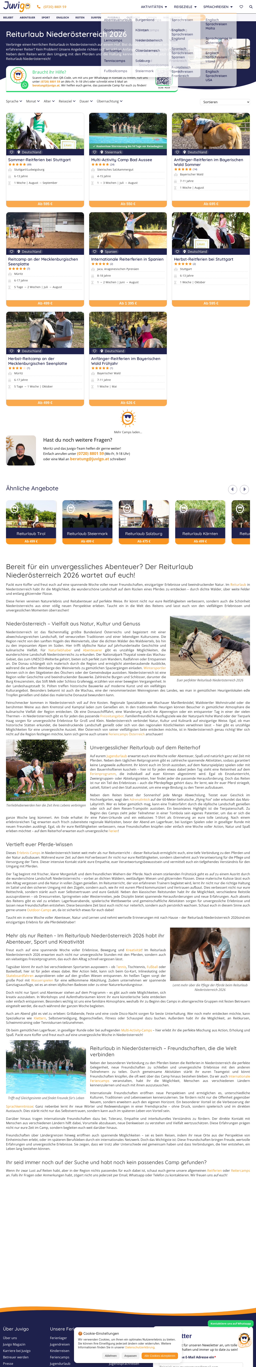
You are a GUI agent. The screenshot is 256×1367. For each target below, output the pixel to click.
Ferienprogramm (103, 774)
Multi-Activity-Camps (136, 1030)
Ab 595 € (45, 204)
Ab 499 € (45, 303)
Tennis (121, 967)
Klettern (40, 1018)
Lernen (151, 17)
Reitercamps (240, 1170)
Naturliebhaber (60, 650)
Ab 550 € (128, 204)
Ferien (113, 831)
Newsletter (196, 17)
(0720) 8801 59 (51, 7)
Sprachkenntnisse (19, 1106)
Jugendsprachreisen (124, 1363)
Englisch (62, 17)
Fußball (114, 17)
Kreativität (134, 950)
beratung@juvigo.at (46, 85)
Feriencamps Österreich (127, 734)
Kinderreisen (59, 1351)
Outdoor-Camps (39, 910)
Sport (46, 17)
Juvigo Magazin (14, 1344)
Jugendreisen (60, 1344)
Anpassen (130, 1355)
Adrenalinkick (140, 799)
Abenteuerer (92, 650)
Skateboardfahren (19, 975)
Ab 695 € (211, 204)
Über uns (10, 1338)
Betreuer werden (16, 1357)
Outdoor (133, 17)
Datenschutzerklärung (139, 1347)
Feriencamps (59, 1357)
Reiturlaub (238, 584)
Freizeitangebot (112, 716)
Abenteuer (27, 17)
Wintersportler (155, 668)
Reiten (80, 17)
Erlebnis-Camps (28, 853)
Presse (8, 1363)
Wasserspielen (42, 980)
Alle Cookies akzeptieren (159, 1355)
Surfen (96, 17)
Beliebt (8, 17)
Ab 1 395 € (128, 303)
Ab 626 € (128, 403)
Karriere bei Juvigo (17, 1351)
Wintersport (172, 17)
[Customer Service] (245, 1340)
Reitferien (214, 1170)
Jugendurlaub (117, 756)
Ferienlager (58, 1338)
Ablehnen (111, 1355)
